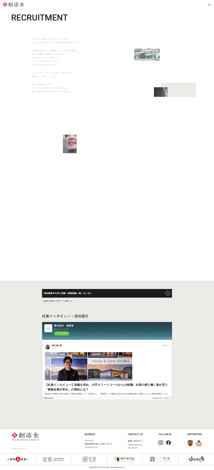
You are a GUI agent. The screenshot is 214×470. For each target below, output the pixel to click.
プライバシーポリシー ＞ (19, 448)
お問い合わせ (134, 440)
